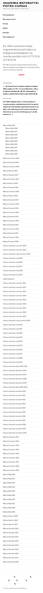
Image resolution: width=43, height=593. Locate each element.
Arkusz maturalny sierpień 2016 (14, 416)
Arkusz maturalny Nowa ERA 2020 (15, 387)
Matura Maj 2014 (11, 141)
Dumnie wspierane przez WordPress (15, 588)
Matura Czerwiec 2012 (11, 229)
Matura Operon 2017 (10, 171)
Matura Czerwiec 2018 (11, 167)
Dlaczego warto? (9, 19)
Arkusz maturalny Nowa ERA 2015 (15, 366)
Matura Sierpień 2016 (11, 187)
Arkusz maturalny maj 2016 (12, 262)
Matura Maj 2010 (11, 154)
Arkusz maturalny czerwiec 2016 (14, 304)
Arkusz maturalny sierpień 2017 (14, 420)
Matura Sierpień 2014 (11, 208)
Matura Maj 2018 (11, 128)
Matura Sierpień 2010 (11, 241)
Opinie (5, 28)
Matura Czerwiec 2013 (11, 221)
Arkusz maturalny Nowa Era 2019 (15, 383)
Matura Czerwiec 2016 (11, 191)
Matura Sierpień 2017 (10, 175)
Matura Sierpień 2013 (11, 217)
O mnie (5, 24)
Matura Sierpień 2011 (10, 233)
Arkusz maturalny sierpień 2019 (14, 429)
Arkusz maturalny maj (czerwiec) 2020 (16, 254)
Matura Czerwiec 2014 (11, 212)
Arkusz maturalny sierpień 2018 (14, 424)
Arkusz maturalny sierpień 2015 (14, 412)
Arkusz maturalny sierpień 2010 (14, 391)
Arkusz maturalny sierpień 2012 (14, 400)
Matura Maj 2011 (11, 151)
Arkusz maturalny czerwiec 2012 (14, 287)
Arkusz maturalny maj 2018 (12, 271)
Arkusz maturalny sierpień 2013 (14, 404)
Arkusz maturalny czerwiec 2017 (14, 308)
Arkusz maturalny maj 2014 (12, 341)
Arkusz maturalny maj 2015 (12, 258)
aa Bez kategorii (8, 279)
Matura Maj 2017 (11, 131)
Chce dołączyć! (8, 37)
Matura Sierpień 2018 (11, 162)
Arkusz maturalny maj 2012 (12, 333)
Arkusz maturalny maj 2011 (12, 329)
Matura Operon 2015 (10, 196)
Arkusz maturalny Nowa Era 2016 (15, 370)
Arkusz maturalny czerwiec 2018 (14, 246)
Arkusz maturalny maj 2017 (12, 266)
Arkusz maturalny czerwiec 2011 (14, 283)
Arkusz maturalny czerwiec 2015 (14, 300)
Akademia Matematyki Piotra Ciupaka (21, 5)
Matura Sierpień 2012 (10, 225)
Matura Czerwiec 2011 (11, 237)
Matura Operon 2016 (10, 183)
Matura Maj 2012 (11, 147)
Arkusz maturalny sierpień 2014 (14, 408)
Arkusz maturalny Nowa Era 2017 (14, 375)
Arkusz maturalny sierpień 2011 (14, 395)
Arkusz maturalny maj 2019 (12, 275)
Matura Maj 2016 (11, 135)
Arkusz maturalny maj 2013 (12, 337)
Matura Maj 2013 (11, 144)
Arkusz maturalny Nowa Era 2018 (15, 379)
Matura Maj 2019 (9, 125)
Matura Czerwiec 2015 (11, 204)
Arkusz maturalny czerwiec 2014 (14, 296)
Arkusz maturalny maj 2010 (12, 325)
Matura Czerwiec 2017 (11, 179)
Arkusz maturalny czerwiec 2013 (14, 291)
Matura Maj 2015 (11, 138)
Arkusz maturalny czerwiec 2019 (14, 250)
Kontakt (6, 33)
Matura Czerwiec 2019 (11, 158)
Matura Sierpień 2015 (11, 200)
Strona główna (8, 15)
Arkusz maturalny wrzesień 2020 (15, 433)
